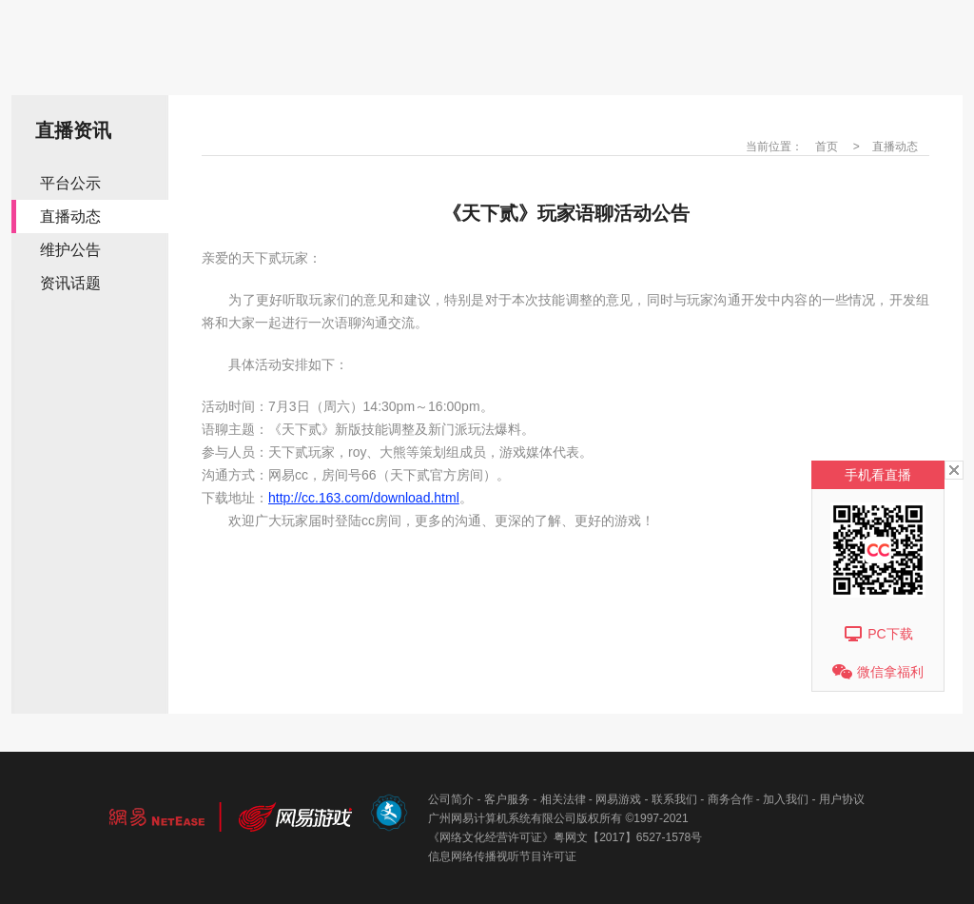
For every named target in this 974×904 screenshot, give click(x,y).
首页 (826, 146)
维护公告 (70, 250)
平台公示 (70, 183)
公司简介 (451, 799)
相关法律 (563, 799)
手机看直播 (878, 474)
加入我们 (785, 799)
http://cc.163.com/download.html (363, 497)
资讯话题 (70, 283)
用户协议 (842, 799)
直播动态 (70, 216)
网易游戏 (618, 799)
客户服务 (507, 799)
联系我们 (674, 799)
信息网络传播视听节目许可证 (502, 856)
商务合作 (730, 799)
